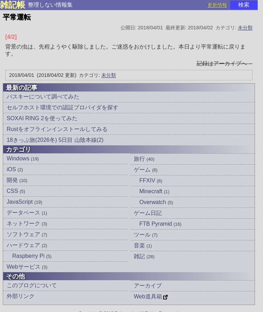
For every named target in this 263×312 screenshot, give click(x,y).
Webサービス (27, 267)
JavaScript (24, 202)
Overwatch (156, 202)
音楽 (143, 245)
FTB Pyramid (160, 224)
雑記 (144, 256)
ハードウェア (27, 245)
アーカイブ (148, 286)
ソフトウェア (27, 234)
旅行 (144, 159)
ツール (146, 235)
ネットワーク (27, 223)
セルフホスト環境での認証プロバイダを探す (62, 107)
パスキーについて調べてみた (43, 97)
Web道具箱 (148, 296)
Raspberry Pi (32, 256)
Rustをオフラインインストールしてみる (57, 129)
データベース (27, 213)
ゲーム (146, 170)
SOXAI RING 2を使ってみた (42, 118)
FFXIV (150, 180)
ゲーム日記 (148, 213)
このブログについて (32, 285)
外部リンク (21, 296)
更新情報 (217, 5)
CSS (16, 191)
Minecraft (154, 191)
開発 (17, 180)
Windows (23, 158)
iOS (15, 169)
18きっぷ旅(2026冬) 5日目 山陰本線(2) (55, 140)
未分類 (245, 27)
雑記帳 (12, 4)
